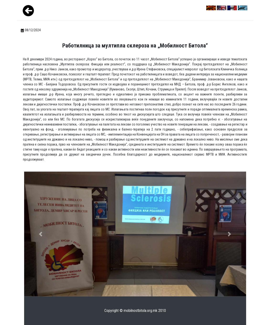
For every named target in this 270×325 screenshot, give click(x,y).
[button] (41, 234)
